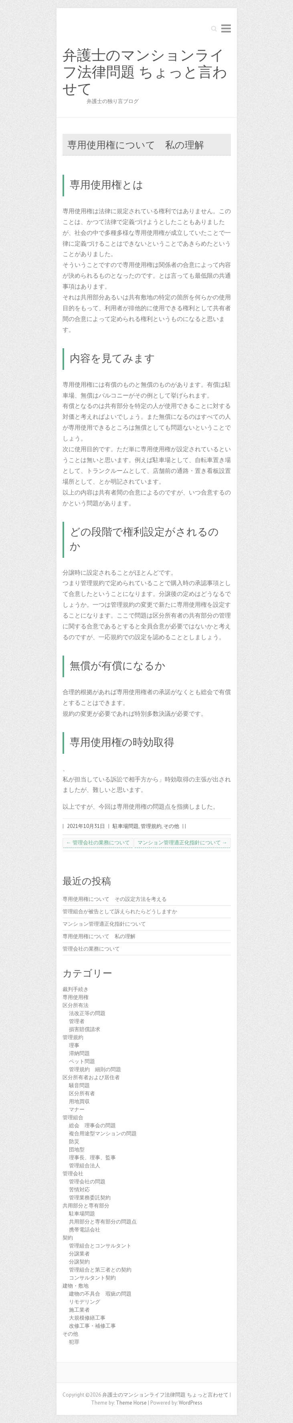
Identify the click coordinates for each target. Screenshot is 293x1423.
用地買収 (79, 1101)
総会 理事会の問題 (92, 1125)
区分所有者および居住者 (91, 1077)
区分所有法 (76, 1005)
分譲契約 (79, 1261)
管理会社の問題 (87, 1181)
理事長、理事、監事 (92, 1157)
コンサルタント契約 (92, 1277)
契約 (68, 1237)
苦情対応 (79, 1189)
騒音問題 (79, 1085)
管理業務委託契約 (90, 1197)
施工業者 (79, 1309)
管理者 (77, 1021)
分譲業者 (79, 1253)
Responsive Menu (226, 28)
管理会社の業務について (98, 842)
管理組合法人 (84, 1165)
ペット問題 (82, 1061)
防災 (74, 1141)
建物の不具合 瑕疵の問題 (100, 1293)
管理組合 (73, 1117)
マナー (77, 1109)
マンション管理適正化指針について (182, 842)
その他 (171, 826)
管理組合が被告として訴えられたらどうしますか (120, 911)
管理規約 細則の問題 (95, 1069)
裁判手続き (76, 989)
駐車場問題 (126, 826)
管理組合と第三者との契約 (100, 1269)
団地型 (77, 1149)
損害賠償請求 (84, 1029)
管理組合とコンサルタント (100, 1245)
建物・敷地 (76, 1285)
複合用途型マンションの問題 (103, 1133)
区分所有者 (82, 1093)
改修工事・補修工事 (92, 1325)
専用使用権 (76, 997)
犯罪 (74, 1341)
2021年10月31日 (86, 826)
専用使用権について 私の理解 (99, 936)
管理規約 (151, 826)
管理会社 (73, 1173)
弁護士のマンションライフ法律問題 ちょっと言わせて (145, 72)
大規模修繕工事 (87, 1317)
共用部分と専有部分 (86, 1205)
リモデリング (84, 1301)
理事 (74, 1045)
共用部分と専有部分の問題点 (103, 1221)
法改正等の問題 (87, 1013)
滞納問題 (79, 1053)
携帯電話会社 (84, 1229)
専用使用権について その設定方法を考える (115, 899)
